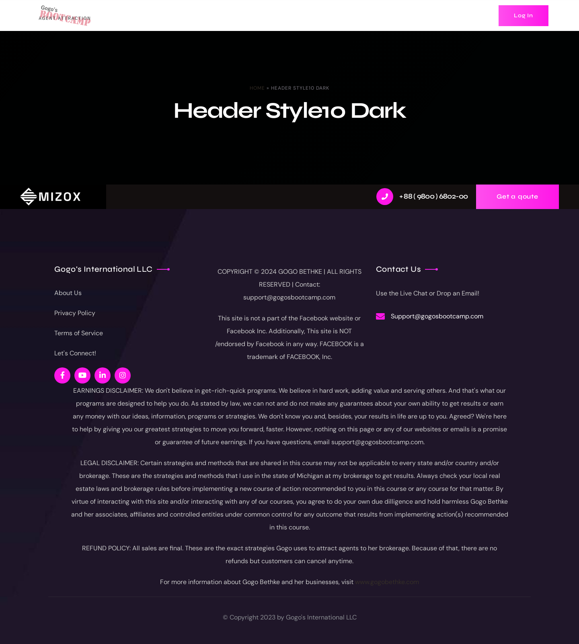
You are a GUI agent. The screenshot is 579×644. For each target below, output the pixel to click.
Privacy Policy (74, 313)
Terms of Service (78, 333)
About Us (68, 293)
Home (257, 88)
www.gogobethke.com (387, 582)
